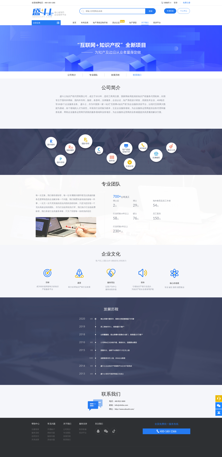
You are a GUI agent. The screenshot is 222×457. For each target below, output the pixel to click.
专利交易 (84, 11)
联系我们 (67, 428)
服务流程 (35, 421)
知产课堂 (133, 11)
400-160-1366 (166, 419)
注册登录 (35, 417)
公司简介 (67, 417)
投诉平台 (157, 11)
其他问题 (51, 428)
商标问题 (51, 421)
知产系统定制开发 (100, 11)
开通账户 (51, 417)
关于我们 (145, 11)
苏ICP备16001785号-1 (128, 449)
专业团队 (67, 421)
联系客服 (83, 417)
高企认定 (116, 11)
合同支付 (35, 424)
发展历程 (67, 424)
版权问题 (51, 424)
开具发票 (35, 428)
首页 (74, 11)
